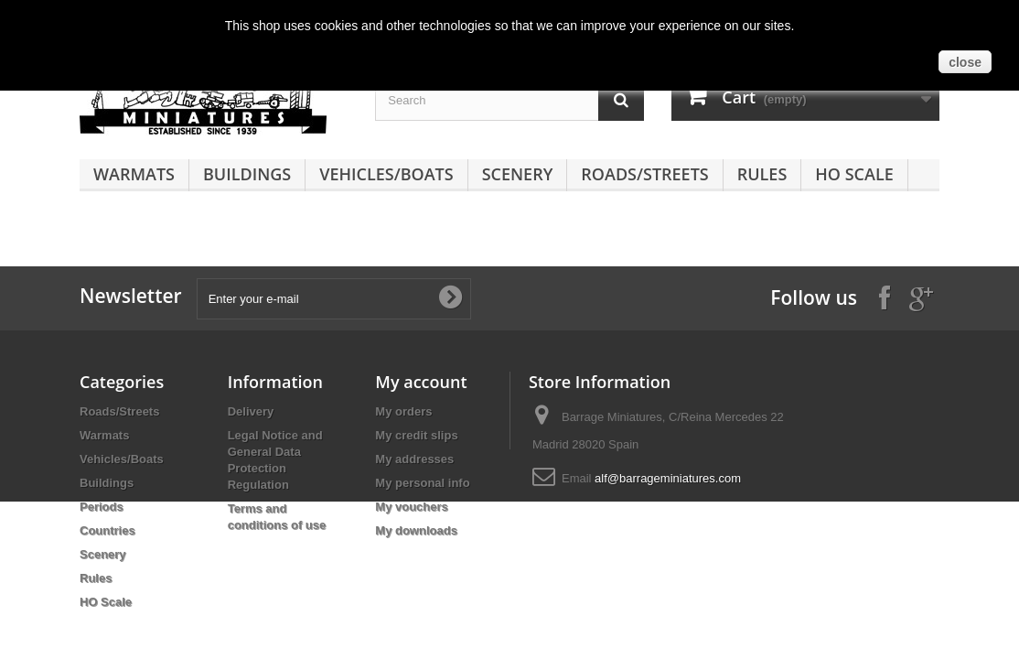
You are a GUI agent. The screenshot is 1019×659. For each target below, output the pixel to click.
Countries (107, 530)
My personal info (422, 483)
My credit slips (416, 435)
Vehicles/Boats (386, 174)
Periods (101, 506)
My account (421, 382)
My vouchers (411, 506)
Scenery (517, 174)
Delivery (251, 411)
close (965, 62)
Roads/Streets (644, 174)
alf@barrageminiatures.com (668, 478)
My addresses (414, 459)
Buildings (247, 174)
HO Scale (854, 174)
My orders (403, 411)
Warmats (134, 174)
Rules (762, 174)
